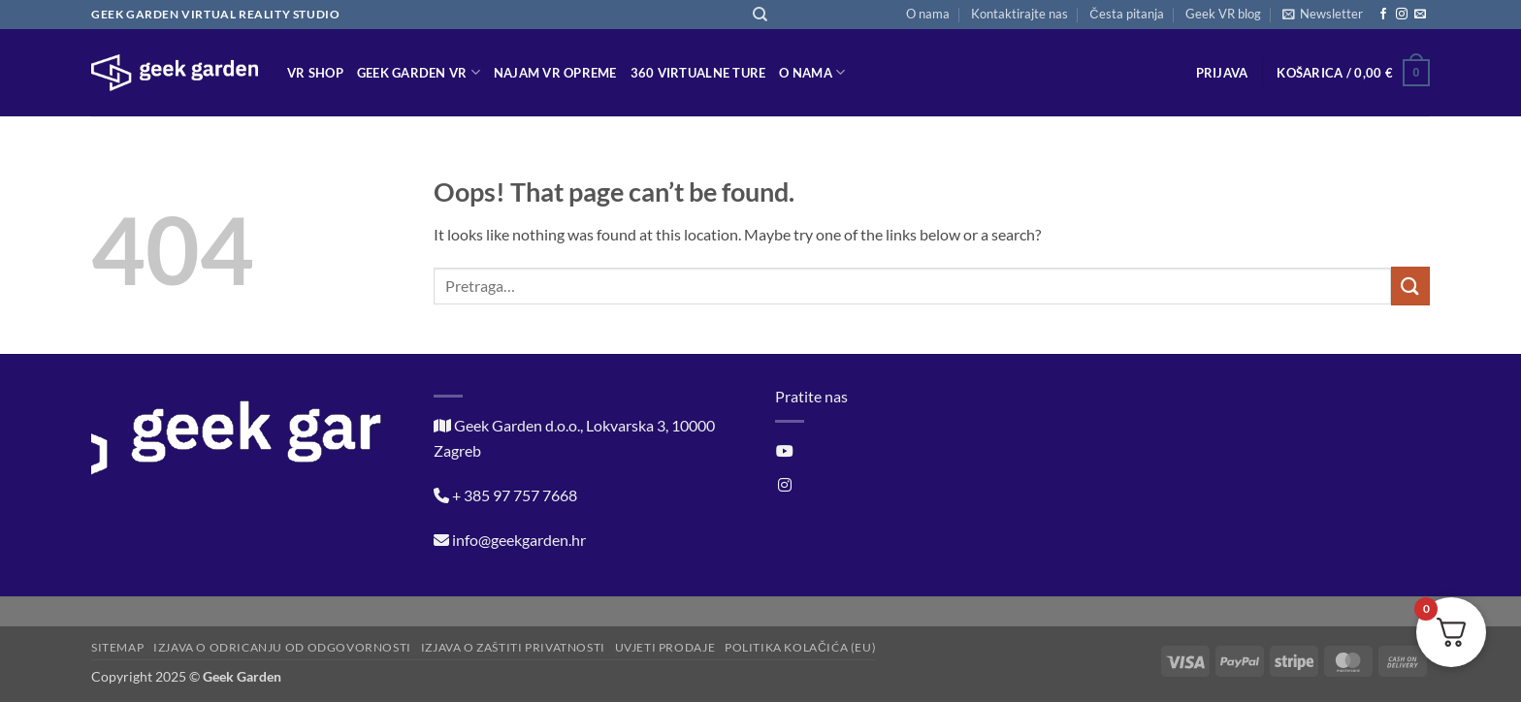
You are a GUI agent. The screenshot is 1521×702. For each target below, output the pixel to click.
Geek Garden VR (418, 72)
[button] (1322, 14)
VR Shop (315, 72)
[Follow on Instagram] (1402, 14)
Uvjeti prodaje (665, 647)
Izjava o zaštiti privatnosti (513, 647)
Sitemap (117, 647)
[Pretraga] (760, 14)
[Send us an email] (1420, 14)
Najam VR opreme (555, 72)
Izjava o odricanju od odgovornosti (282, 647)
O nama (928, 13)
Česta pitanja (1126, 13)
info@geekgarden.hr (519, 539)
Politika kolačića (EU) (800, 647)
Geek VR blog (1223, 13)
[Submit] (1410, 285)
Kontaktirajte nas (1019, 13)
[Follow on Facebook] (1383, 14)
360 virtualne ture (698, 72)
